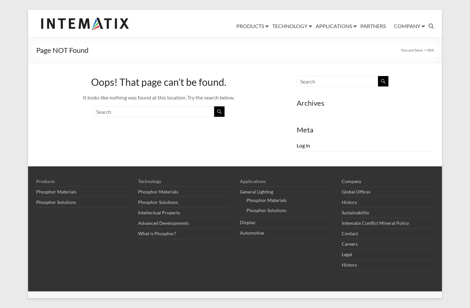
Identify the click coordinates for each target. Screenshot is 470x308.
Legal (347, 254)
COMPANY (407, 26)
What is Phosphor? (157, 233)
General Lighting (256, 191)
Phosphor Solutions (56, 202)
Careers (350, 244)
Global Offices (356, 191)
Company (351, 181)
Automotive (252, 233)
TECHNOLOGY (289, 26)
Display (247, 222)
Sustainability (355, 212)
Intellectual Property (159, 212)
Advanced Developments (163, 223)
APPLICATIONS (334, 26)
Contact (350, 233)
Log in (303, 145)
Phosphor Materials (56, 191)
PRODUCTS (250, 26)
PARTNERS (373, 26)
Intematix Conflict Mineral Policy (375, 223)
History (349, 202)
